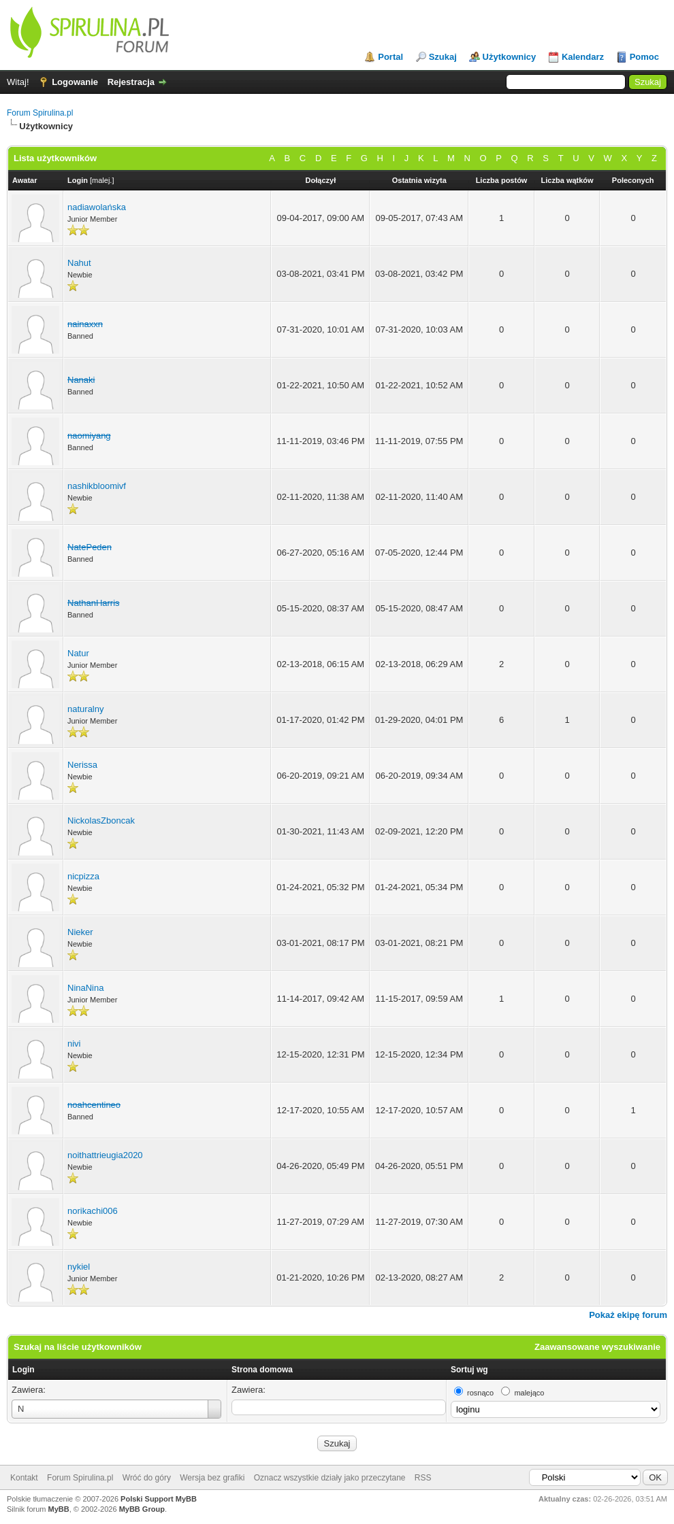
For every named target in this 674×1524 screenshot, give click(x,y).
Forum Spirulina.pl (40, 113)
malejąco (529, 1393)
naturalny (85, 709)
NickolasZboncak (101, 820)
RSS (423, 1478)
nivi (74, 1043)
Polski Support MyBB (159, 1499)
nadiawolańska (96, 207)
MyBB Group (142, 1509)
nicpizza (83, 876)
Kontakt (24, 1478)
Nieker (80, 932)
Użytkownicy (509, 57)
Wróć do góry (147, 1478)
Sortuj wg (469, 1369)
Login (23, 1369)
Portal (390, 57)
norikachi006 (92, 1211)
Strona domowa (262, 1369)
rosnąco (480, 1393)
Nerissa (82, 765)
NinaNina (85, 988)
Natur (78, 653)
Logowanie (75, 82)
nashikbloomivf (96, 486)
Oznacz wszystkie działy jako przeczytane (330, 1478)
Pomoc (644, 57)
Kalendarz (583, 57)
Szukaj (443, 57)
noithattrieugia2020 (105, 1155)
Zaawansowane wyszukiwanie (597, 1347)
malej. (102, 180)
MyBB (58, 1509)
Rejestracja (131, 82)
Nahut (79, 263)
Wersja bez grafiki (212, 1478)
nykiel (78, 1266)
